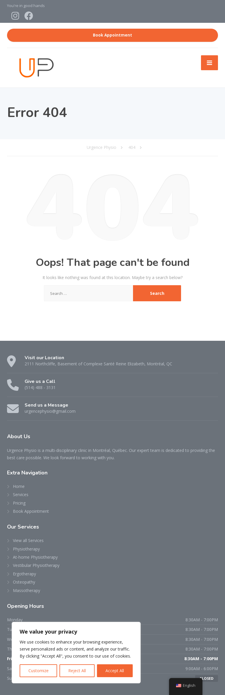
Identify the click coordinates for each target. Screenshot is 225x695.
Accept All (114, 670)
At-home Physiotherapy (35, 557)
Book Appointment (112, 35)
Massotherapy (26, 590)
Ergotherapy (24, 574)
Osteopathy (24, 582)
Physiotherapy (26, 549)
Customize (38, 670)
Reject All (77, 670)
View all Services (28, 540)
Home (19, 486)
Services (20, 494)
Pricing (19, 503)
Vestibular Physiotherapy (36, 565)
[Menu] (209, 62)
